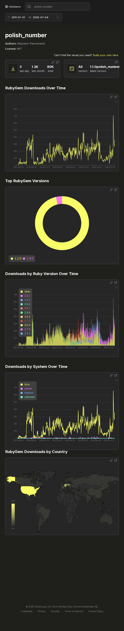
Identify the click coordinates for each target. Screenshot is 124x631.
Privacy (42, 611)
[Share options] (52, 62)
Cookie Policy (95, 611)
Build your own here (105, 55)
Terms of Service (74, 611)
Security (55, 611)
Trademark (27, 611)
